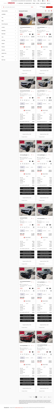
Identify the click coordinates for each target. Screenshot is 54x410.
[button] (34, 19)
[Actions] (33, 28)
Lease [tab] (32, 103)
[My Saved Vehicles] (48, 0)
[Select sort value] (46, 11)
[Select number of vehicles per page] (50, 397)
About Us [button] (48, 3)
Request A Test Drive (27, 66)
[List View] (51, 11)
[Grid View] (48, 11)
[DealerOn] (6, 407)
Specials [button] (37, 3)
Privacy (22, 407)
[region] (27, 55)
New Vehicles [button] (20, 3)
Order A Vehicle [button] (49, 7)
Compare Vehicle (24, 73)
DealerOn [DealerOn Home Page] (16, 407)
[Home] (17, 3)
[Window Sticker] (33, 36)
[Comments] (32, 36)
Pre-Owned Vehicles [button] (27, 3)
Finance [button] (33, 3)
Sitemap (19, 407)
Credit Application (27, 63)
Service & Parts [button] (43, 3)
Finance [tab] (27, 103)
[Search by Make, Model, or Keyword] (17, 7)
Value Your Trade (27, 61)
